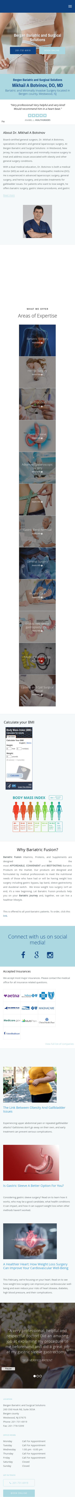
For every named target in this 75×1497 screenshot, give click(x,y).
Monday (26, 1441)
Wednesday (26, 1449)
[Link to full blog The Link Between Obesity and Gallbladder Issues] (37, 1091)
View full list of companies (59, 1043)
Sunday (26, 1466)
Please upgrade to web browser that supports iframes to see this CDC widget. (19, 758)
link (5, 915)
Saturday (26, 1462)
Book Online (52, 50)
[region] (37, 1342)
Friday (26, 1458)
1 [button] (34, 1376)
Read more (9, 195)
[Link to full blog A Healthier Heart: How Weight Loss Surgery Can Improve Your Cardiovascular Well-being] (37, 1248)
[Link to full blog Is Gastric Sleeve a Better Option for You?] (37, 1168)
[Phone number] (19, 1482)
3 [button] (40, 1376)
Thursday (26, 1453)
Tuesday (26, 1445)
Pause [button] (3, 121)
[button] (70, 6)
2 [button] (37, 1376)
